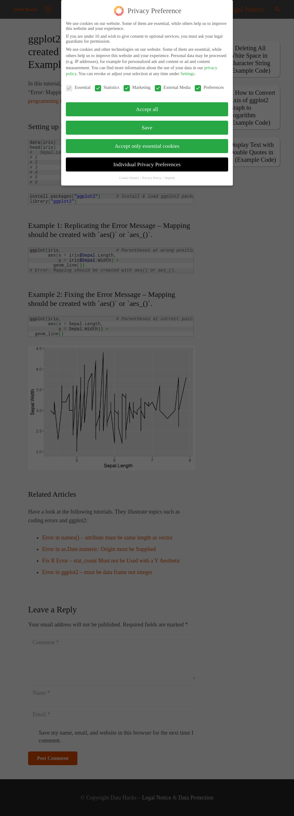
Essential (78, 83)
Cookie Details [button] (129, 174)
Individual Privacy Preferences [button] (147, 160)
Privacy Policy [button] (152, 174)
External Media (173, 83)
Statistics (107, 83)
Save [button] (147, 124)
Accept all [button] (147, 105)
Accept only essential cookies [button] (147, 142)
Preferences (209, 83)
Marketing (137, 83)
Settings (187, 70)
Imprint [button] (170, 174)
